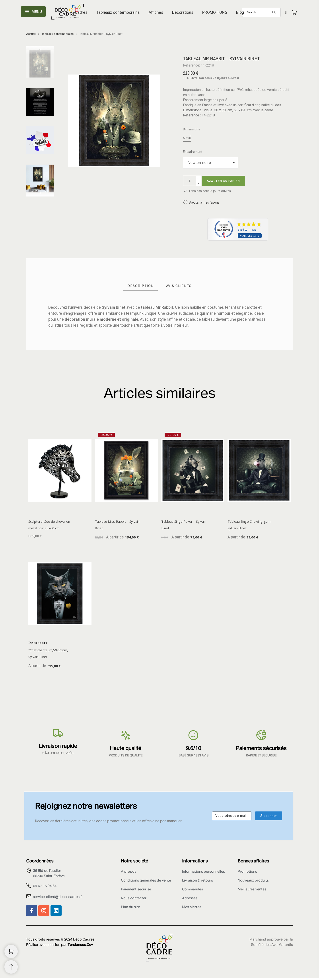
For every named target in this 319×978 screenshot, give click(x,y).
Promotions (247, 872)
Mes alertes (191, 907)
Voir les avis (249, 235)
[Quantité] (189, 181)
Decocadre (38, 642)
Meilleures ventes (252, 889)
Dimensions (191, 129)
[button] (201, 203)
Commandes (192, 889)
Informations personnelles (203, 872)
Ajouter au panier (223, 180)
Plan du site (130, 907)
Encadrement (192, 151)
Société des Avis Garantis (272, 945)
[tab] (140, 286)
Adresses (189, 898)
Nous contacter (133, 898)
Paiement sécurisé (136, 889)
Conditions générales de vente (146, 880)
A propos (128, 872)
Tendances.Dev (80, 945)
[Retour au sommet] (11, 967)
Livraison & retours (197, 880)
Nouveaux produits (253, 880)
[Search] (261, 12)
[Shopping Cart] (11, 951)
